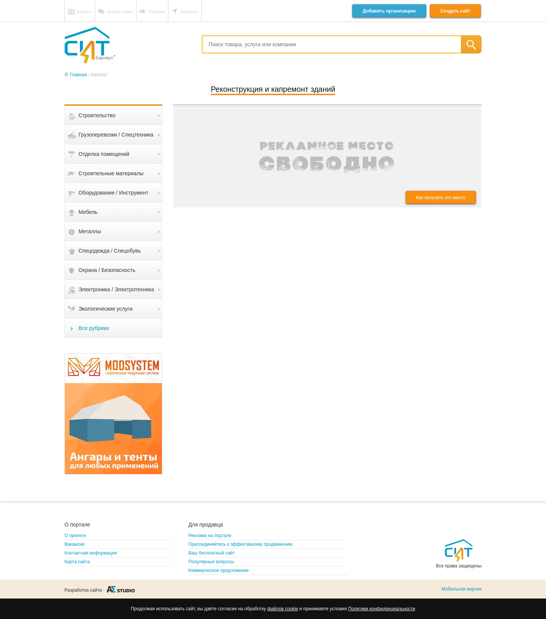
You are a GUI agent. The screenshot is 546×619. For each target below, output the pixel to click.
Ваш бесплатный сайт (211, 553)
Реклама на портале (209, 535)
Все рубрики (93, 328)
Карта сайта (77, 561)
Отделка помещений (103, 154)
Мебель (87, 212)
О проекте (75, 535)
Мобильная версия (461, 589)
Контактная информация (90, 553)
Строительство (96, 115)
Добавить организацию (389, 11)
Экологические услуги (105, 309)
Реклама (157, 11)
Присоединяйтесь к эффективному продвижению (240, 544)
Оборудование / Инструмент (113, 193)
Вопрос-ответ (120, 11)
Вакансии (74, 544)
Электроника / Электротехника (116, 289)
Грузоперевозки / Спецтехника (115, 135)
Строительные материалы (110, 173)
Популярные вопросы (211, 561)
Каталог (84, 11)
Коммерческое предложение (218, 570)
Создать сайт (455, 11)
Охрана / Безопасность (106, 270)
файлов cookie (282, 608)
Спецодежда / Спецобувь (109, 251)
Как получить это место (440, 197)
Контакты (189, 11)
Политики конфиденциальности (381, 608)
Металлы (89, 231)
